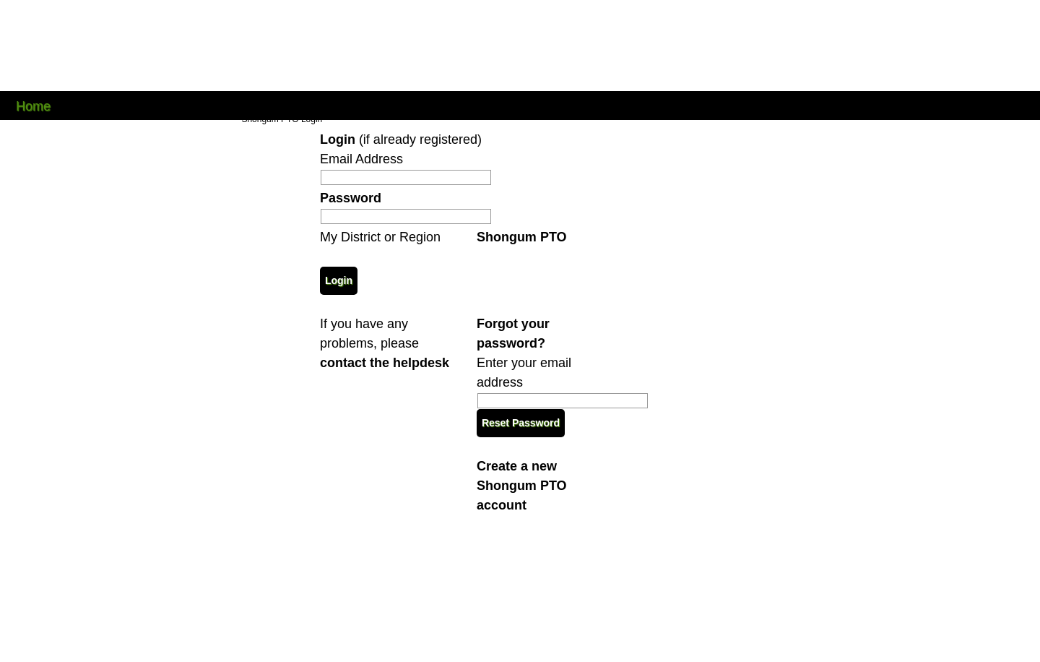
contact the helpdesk (384, 363)
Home (33, 105)
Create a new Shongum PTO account (522, 485)
